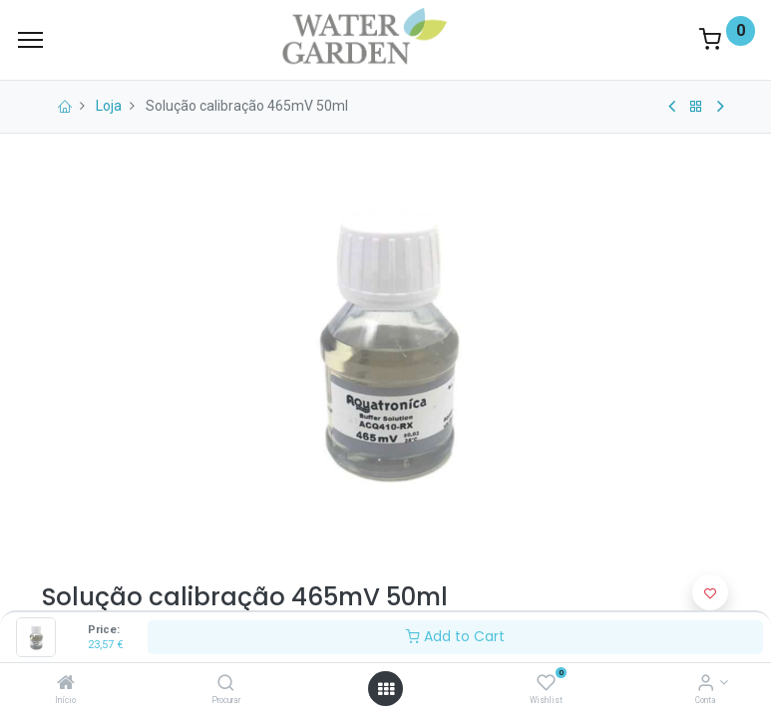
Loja (109, 106)
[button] (710, 592)
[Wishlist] (546, 684)
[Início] (66, 684)
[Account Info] (705, 684)
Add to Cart (455, 636)
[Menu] (30, 40)
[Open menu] (386, 689)
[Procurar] (225, 684)
